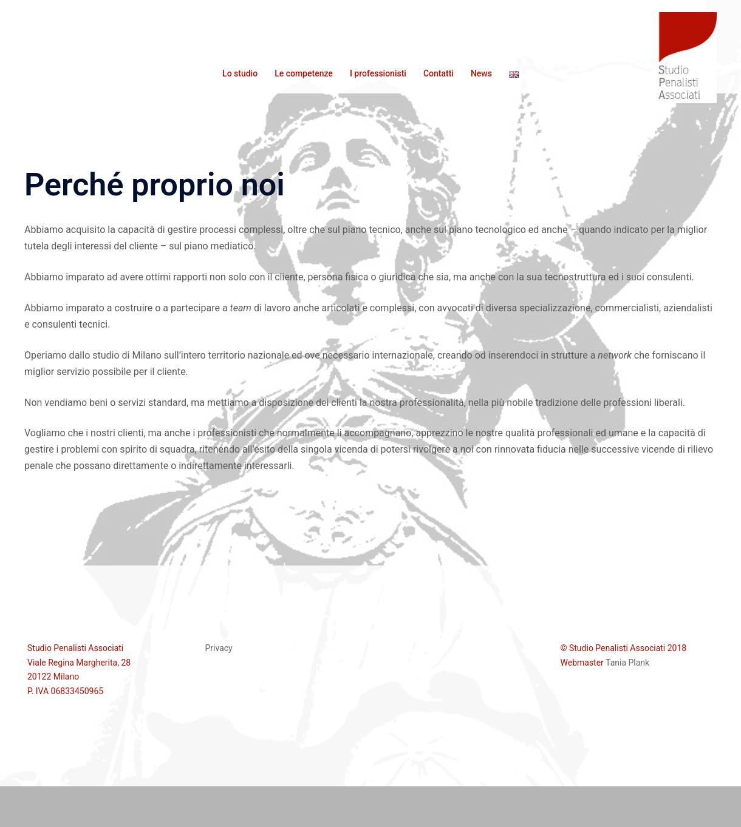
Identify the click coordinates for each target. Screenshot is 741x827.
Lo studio (240, 73)
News (481, 73)
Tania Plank (627, 662)
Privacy (219, 648)
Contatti (438, 73)
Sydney (166, 806)
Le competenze (304, 73)
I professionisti (378, 73)
